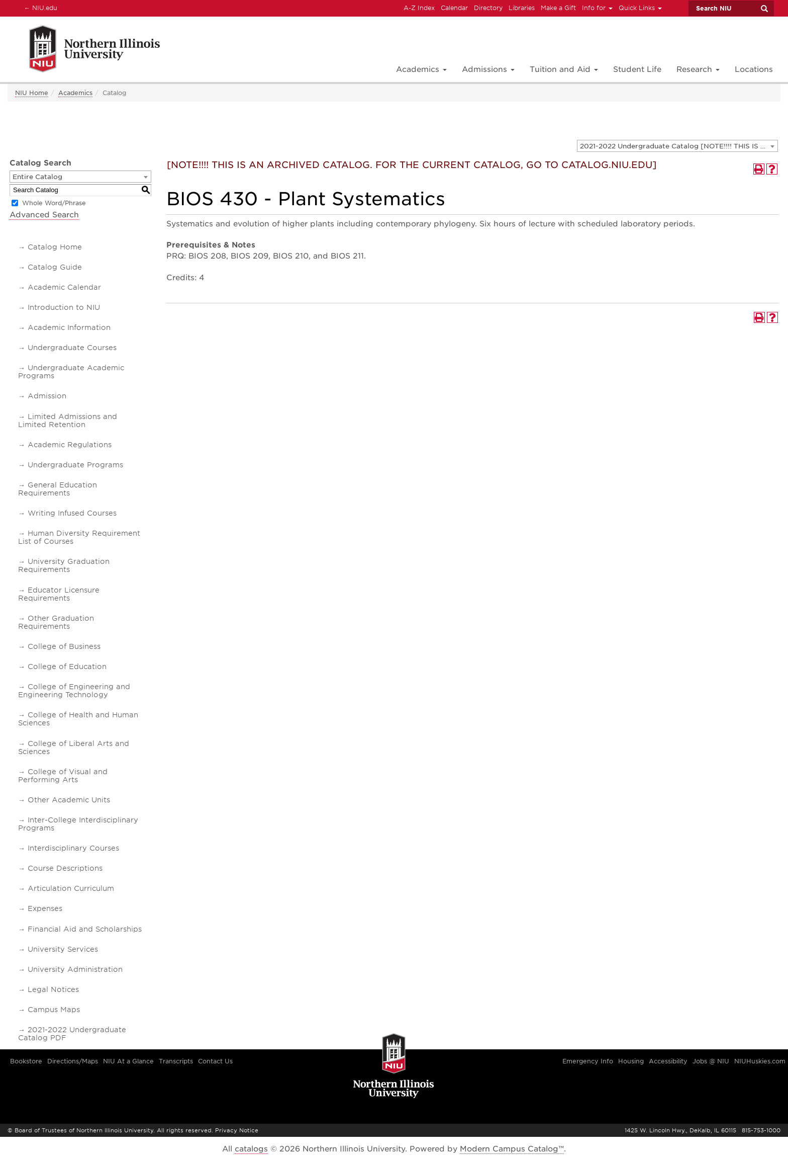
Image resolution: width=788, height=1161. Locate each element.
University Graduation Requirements (64, 565)
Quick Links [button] (640, 8)
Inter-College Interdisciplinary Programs (78, 824)
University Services (63, 949)
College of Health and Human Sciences (78, 719)
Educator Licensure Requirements (59, 594)
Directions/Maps (72, 1061)
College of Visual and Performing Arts (63, 776)
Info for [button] (597, 8)
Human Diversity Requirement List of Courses (79, 537)
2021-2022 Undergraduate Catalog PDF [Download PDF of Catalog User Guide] (72, 1034)
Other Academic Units (69, 800)
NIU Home (31, 93)
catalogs (251, 1148)
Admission (47, 396)
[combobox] (677, 146)
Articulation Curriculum (71, 888)
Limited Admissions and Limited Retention (67, 420)
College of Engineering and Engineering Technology (74, 691)
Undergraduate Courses (72, 348)
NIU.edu (39, 8)
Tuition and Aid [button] (564, 69)
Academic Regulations (70, 445)
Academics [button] (421, 69)
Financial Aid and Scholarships (85, 929)
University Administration (75, 969)
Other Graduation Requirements (56, 622)
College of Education (67, 666)
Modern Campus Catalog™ (512, 1148)
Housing (631, 1061)
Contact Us (215, 1061)
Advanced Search (44, 214)
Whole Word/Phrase (54, 203)
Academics (75, 93)
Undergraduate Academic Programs (71, 372)
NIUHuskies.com (759, 1061)
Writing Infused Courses (72, 513)
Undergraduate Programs (75, 465)
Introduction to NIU (64, 307)
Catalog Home (55, 247)
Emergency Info (587, 1061)
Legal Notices (53, 989)
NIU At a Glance (128, 1061)
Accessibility (668, 1061)
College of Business (64, 646)
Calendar (454, 8)
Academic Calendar (64, 287)
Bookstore (26, 1061)
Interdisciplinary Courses (73, 848)
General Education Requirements (57, 489)
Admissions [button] (488, 69)
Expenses (45, 908)
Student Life (637, 69)
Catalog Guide (55, 267)
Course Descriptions (65, 868)
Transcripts (176, 1061)
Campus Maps (54, 1010)
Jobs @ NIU (711, 1061)
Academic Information (69, 327)
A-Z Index (419, 8)
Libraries (522, 8)
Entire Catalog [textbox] (37, 177)
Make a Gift (558, 8)
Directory (488, 8)
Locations (754, 69)
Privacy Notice (236, 1130)
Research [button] (698, 69)
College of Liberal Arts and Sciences (73, 747)
